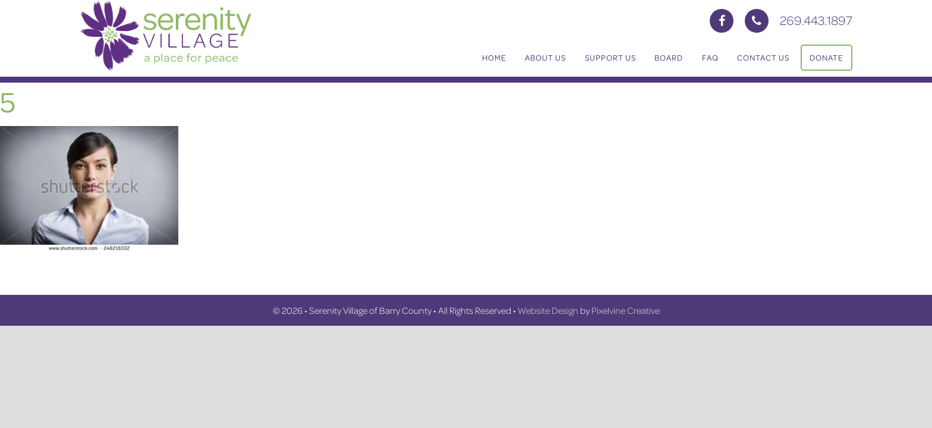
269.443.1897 (816, 20)
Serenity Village (198, 35)
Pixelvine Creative (625, 310)
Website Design (548, 310)
